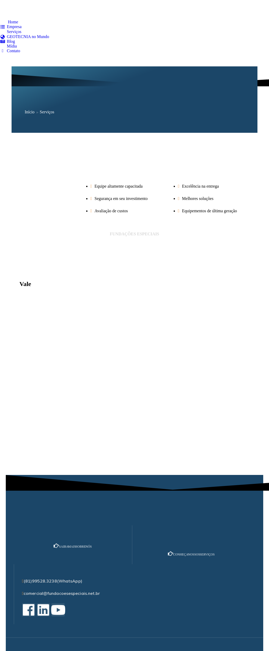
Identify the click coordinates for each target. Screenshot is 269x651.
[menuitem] (9, 22)
